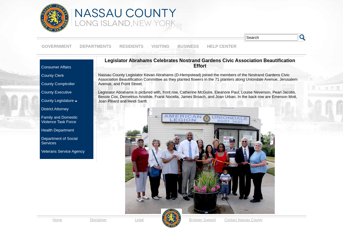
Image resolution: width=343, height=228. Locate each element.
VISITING (160, 46)
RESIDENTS (131, 46)
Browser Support (202, 220)
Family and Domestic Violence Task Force (59, 119)
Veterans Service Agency (63, 151)
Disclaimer (98, 220)
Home (57, 220)
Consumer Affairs (56, 67)
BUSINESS (188, 46)
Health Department (57, 130)
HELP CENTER (221, 46)
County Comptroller (58, 84)
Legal (139, 220)
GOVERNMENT (57, 46)
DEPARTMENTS (95, 46)
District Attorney (55, 109)
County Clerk (52, 75)
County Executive (56, 92)
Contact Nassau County (243, 220)
